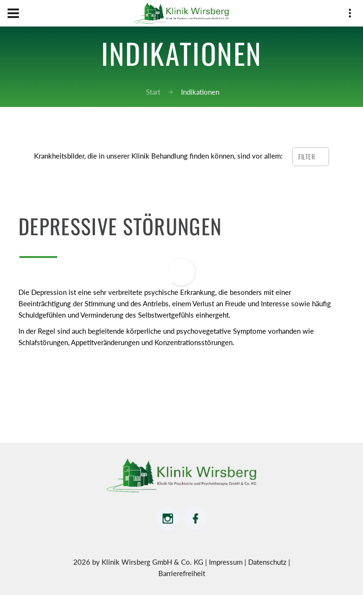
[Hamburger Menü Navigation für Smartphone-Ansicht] (13, 13)
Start (153, 92)
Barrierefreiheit (181, 573)
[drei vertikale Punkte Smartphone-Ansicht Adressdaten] (349, 14)
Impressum (226, 562)
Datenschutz (268, 562)
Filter (307, 156)
